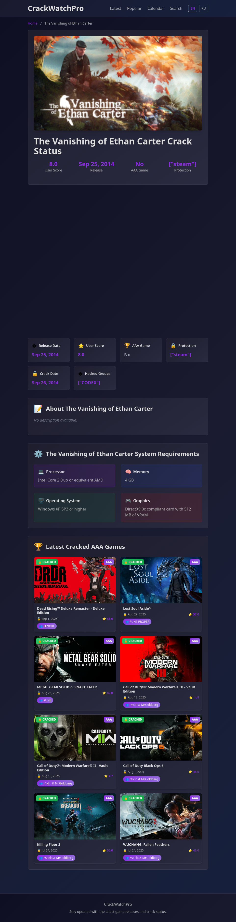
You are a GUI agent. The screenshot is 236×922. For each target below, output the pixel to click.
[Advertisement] (118, 227)
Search (176, 8)
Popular (134, 8)
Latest (115, 8)
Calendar (155, 8)
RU (203, 8)
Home (33, 23)
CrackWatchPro (56, 8)
